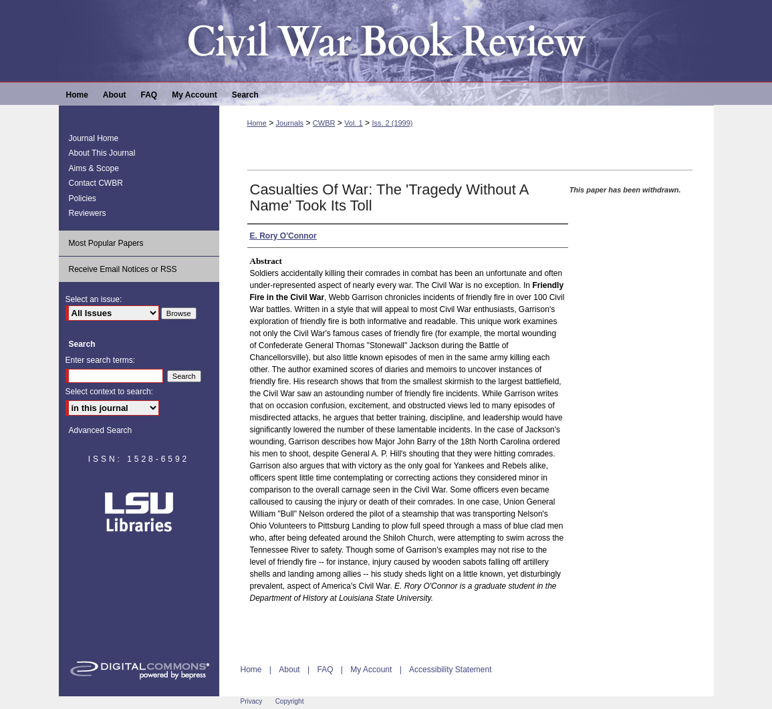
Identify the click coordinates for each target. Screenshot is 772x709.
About (289, 669)
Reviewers (87, 213)
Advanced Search (100, 430)
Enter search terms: (101, 360)
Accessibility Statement (450, 669)
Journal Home (94, 138)
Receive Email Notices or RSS (123, 269)
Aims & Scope (94, 168)
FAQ (325, 669)
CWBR (324, 123)
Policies (82, 198)
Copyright (289, 701)
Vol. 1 (353, 123)
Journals (290, 123)
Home (257, 123)
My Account (371, 669)
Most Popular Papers (106, 243)
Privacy (252, 701)
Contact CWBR (96, 183)
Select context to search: (109, 391)
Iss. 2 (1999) (392, 123)
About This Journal (102, 153)
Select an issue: (94, 299)
